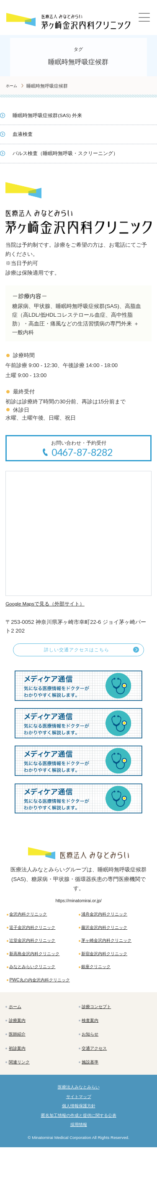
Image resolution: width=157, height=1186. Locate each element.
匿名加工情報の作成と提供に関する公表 (78, 1152)
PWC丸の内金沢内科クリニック (43, 998)
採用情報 (79, 1163)
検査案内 (92, 1046)
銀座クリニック (99, 980)
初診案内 (19, 1077)
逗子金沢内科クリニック (37, 935)
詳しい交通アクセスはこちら (76, 653)
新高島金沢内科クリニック (40, 965)
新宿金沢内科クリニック (109, 965)
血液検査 (23, 134)
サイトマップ (79, 1130)
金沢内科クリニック (32, 920)
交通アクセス (97, 1077)
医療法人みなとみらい (79, 1120)
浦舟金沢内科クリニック (109, 920)
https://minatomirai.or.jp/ (78, 905)
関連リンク (21, 1093)
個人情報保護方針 (79, 1141)
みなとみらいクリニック (37, 980)
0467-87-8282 (82, 453)
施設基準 (92, 1093)
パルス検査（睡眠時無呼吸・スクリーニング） (70, 153)
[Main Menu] (145, 19)
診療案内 (19, 1046)
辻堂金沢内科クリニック (37, 950)
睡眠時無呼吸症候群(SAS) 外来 (51, 115)
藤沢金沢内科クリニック (109, 935)
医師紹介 (19, 1062)
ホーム (16, 1030)
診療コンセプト (100, 1030)
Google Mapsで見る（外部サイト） (49, 605)
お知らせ (92, 1062)
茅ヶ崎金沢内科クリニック (112, 950)
